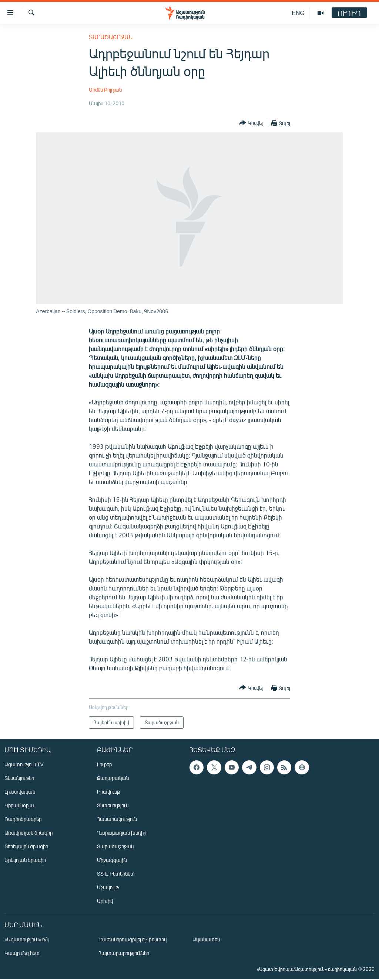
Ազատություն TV (24, 764)
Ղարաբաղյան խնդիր (121, 832)
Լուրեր (104, 764)
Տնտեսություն (112, 805)
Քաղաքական (113, 778)
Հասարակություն (117, 819)
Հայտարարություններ (123, 953)
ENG (298, 12)
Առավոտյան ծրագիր (28, 832)
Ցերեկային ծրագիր (26, 846)
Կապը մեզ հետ (22, 953)
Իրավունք (108, 791)
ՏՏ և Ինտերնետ (116, 873)
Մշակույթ (108, 887)
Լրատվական (19, 791)
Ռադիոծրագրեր (22, 819)
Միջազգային (112, 860)
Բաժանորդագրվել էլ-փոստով (132, 939)
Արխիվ (105, 901)
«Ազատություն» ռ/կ (26, 939)
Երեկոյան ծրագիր (25, 860)
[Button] (251, 123)
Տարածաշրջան (111, 36)
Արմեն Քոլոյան (105, 89)
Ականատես (206, 939)
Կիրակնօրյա (19, 805)
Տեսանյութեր (19, 778)
